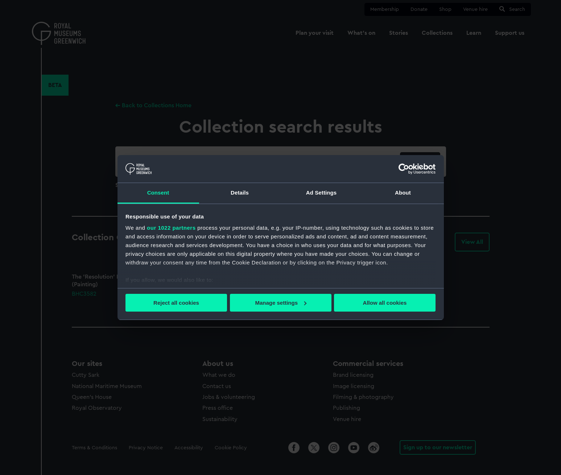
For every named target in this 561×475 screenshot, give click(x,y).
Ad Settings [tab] (321, 192)
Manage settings (280, 303)
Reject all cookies (176, 303)
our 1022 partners (171, 228)
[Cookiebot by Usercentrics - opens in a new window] (404, 168)
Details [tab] (240, 192)
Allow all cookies (385, 303)
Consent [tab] (158, 192)
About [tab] (403, 192)
